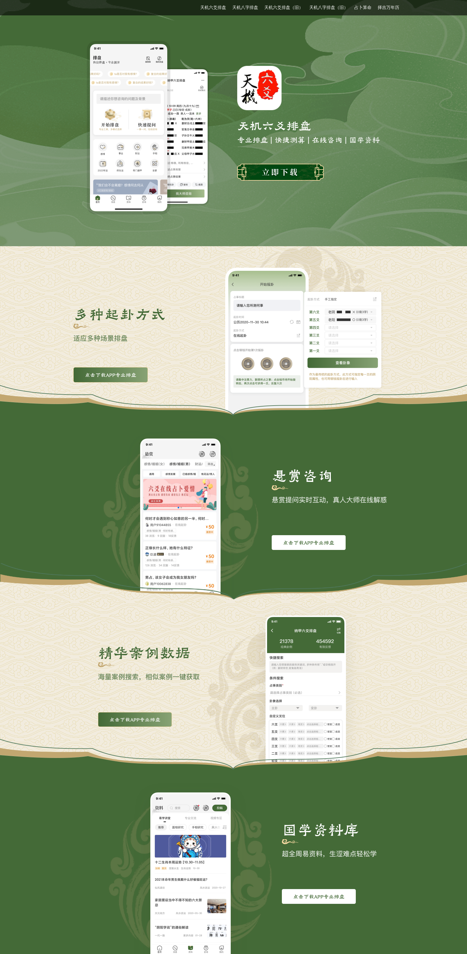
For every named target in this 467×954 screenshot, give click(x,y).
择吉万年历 (388, 7)
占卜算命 (363, 7)
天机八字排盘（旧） (328, 7)
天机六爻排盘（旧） (283, 7)
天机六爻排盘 (213, 7)
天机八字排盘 (245, 7)
